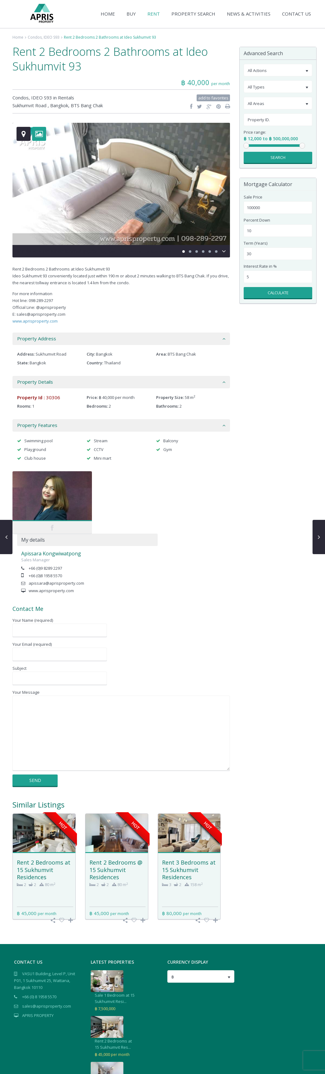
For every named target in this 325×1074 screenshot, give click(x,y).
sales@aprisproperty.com (46, 944)
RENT (153, 14)
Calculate (278, 292)
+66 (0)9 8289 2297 (118, 506)
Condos (35, 37)
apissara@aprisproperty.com (129, 521)
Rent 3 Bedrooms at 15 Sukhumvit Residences (189, 807)
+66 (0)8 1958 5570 (118, 513)
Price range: (255, 132)
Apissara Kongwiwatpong (124, 491)
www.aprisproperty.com (35, 321)
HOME (108, 14)
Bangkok (59, 105)
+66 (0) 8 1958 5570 (39, 934)
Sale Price (253, 197)
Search (277, 157)
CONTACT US (296, 14)
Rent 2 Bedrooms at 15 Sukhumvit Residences (43, 807)
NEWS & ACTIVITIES (248, 14)
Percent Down (257, 220)
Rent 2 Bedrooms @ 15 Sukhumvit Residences (115, 807)
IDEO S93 (52, 37)
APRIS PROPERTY (38, 953)
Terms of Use (299, 1065)
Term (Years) (255, 243)
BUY (131, 14)
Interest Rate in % (260, 266)
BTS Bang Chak (87, 105)
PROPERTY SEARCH (193, 14)
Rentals (66, 97)
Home (17, 37)
